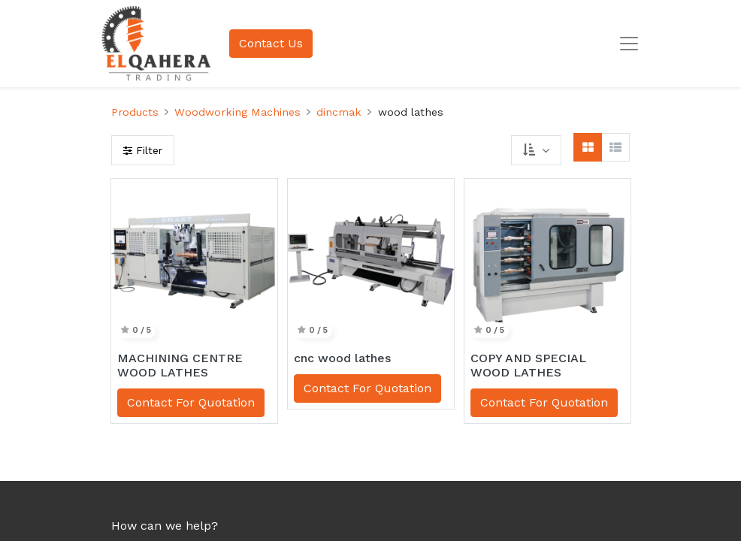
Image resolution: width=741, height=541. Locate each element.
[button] (536, 150)
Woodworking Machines (237, 112)
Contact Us (271, 43)
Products (135, 112)
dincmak (338, 112)
